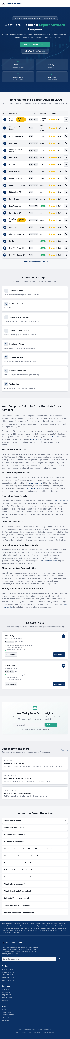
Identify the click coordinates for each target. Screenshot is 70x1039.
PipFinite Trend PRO (16, 234)
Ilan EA (11, 241)
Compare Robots (7, 992)
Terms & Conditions (8, 1015)
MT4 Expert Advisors (8, 977)
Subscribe (51, 725)
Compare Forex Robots (35, 46)
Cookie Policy (6, 1017)
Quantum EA (12, 220)
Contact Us (5, 1020)
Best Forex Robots (8, 969)
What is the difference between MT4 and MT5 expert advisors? (35, 849)
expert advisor (36, 439)
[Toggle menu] (66, 4)
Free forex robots (60, 501)
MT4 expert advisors (33, 483)
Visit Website (59, 654)
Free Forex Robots (8, 975)
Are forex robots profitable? (35, 835)
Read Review (11, 654)
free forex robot (53, 436)
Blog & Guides (6, 995)
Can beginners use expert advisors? (35, 863)
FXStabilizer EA (15, 192)
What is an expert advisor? (35, 828)
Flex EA (12, 164)
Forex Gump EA (15, 213)
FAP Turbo (13, 227)
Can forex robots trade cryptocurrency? (35, 912)
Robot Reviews (6, 989)
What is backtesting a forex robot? (35, 905)
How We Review (7, 997)
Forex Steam (14, 199)
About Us (5, 1000)
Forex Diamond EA (16, 136)
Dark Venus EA (15, 206)
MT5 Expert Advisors (8, 980)
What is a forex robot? (35, 821)
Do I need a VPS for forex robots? (35, 898)
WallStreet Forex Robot (15, 150)
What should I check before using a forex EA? (35, 856)
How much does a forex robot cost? (35, 877)
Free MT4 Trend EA (16, 248)
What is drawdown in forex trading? (35, 891)
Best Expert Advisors (8, 972)
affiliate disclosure (48, 1032)
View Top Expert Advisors (35, 52)
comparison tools (49, 560)
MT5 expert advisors (35, 488)
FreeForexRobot (12, 4)
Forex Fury (11, 119)
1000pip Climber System (15, 128)
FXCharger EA (14, 171)
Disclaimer (5, 1009)
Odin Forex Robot (15, 178)
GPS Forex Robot (15, 143)
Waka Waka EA (15, 157)
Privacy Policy (6, 1012)
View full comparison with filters (35, 262)
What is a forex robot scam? (35, 884)
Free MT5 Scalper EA (17, 255)
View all (64, 750)
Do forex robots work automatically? (35, 870)
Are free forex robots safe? (35, 842)
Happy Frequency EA (17, 185)
